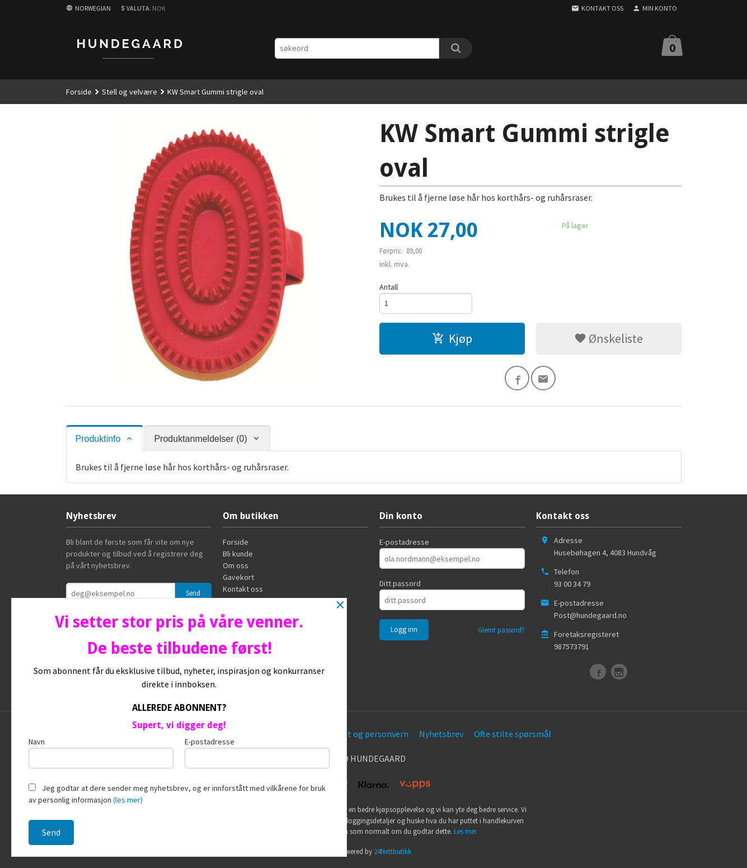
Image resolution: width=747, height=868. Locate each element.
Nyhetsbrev (441, 733)
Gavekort (238, 577)
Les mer (465, 831)
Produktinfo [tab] (98, 439)
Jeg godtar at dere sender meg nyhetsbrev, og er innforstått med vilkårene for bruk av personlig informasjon (177, 794)
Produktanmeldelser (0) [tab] (200, 439)
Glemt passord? (501, 630)
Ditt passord (400, 583)
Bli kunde (238, 554)
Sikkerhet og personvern (361, 733)
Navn (101, 752)
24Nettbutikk (392, 851)
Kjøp (452, 338)
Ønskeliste (608, 338)
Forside (79, 92)
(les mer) (128, 800)
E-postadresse (404, 542)
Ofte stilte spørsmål (512, 733)
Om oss (235, 565)
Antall (388, 287)
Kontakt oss (243, 589)
